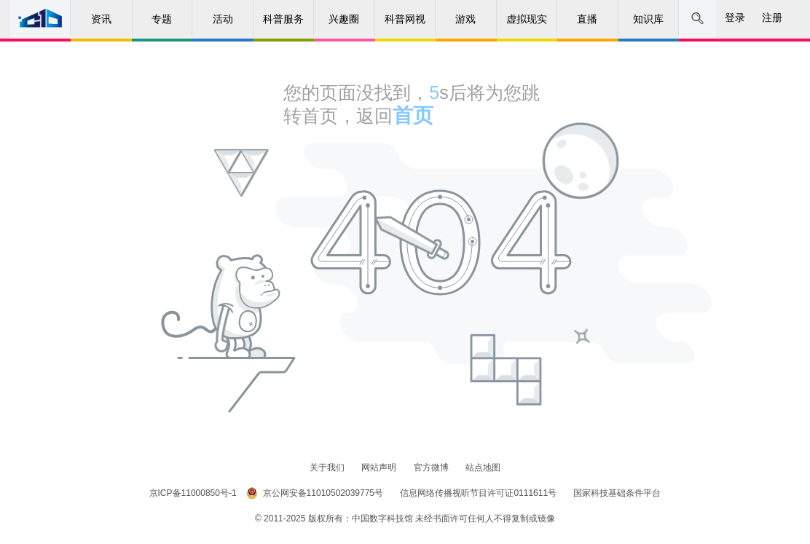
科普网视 (405, 19)
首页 (413, 115)
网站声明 (379, 467)
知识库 (648, 19)
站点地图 (482, 467)
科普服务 (283, 19)
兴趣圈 (344, 19)
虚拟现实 (526, 19)
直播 (587, 19)
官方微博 (432, 467)
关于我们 (328, 467)
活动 (223, 19)
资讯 (101, 19)
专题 (162, 19)
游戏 (465, 19)
